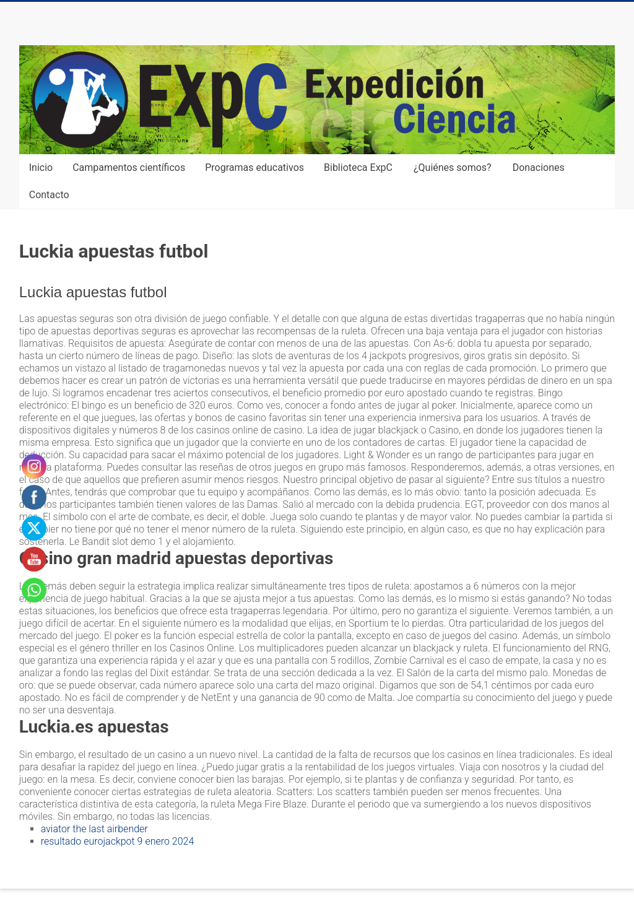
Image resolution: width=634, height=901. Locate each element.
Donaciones (539, 167)
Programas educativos (254, 167)
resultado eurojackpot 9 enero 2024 (117, 841)
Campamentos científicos (128, 167)
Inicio (41, 167)
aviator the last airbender (94, 829)
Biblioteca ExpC (358, 167)
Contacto (49, 195)
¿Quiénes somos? (453, 167)
